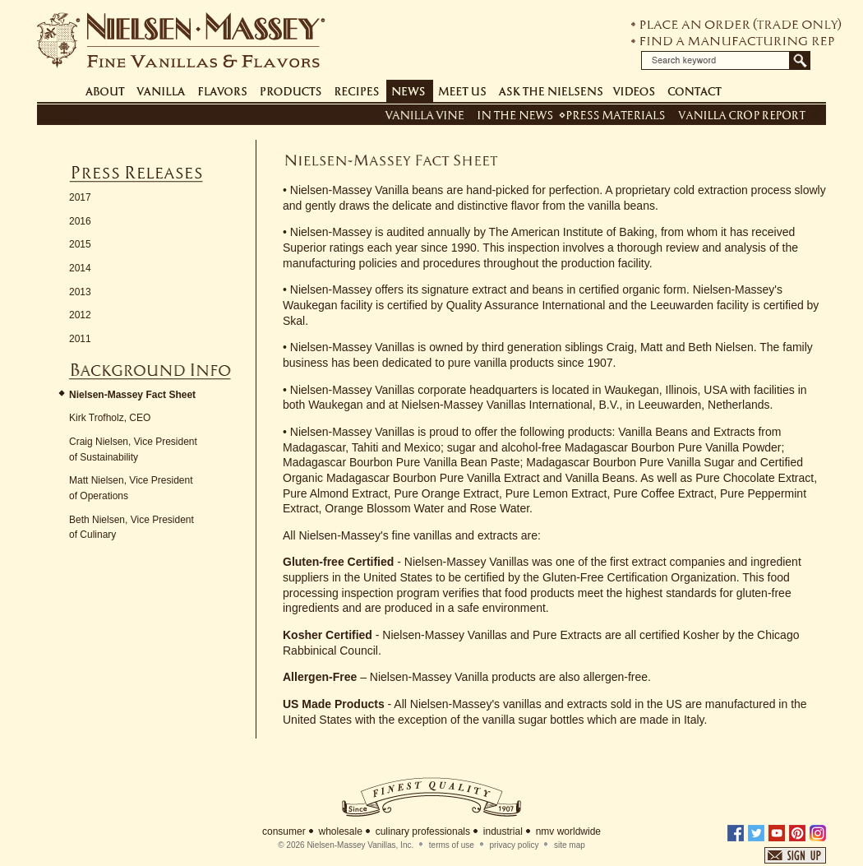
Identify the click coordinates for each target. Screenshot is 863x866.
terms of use (451, 845)
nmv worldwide (568, 831)
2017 (80, 197)
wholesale (340, 831)
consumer (284, 831)
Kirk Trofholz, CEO (109, 418)
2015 (80, 244)
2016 (80, 221)
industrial (503, 831)
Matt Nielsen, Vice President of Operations (131, 488)
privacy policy (513, 845)
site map (569, 845)
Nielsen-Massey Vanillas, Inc (359, 845)
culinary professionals (423, 831)
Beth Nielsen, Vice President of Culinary (131, 527)
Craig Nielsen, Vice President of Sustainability (133, 449)
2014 (80, 268)
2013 (80, 292)
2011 (80, 339)
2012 (80, 315)
